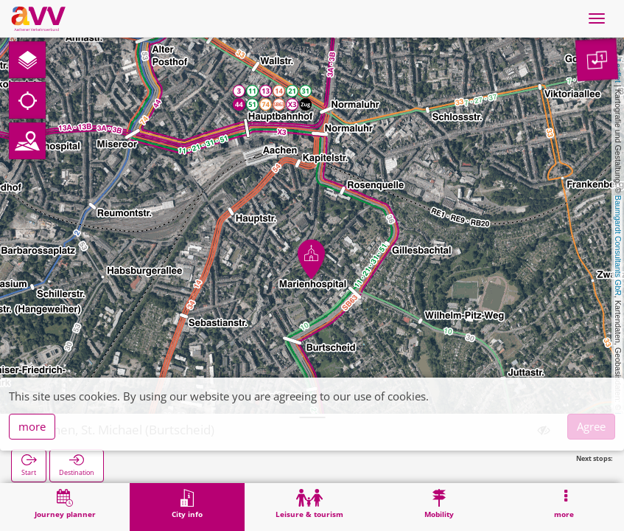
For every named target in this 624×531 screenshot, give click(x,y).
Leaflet (618, 71)
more (32, 426)
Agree (591, 426)
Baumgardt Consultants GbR (618, 245)
